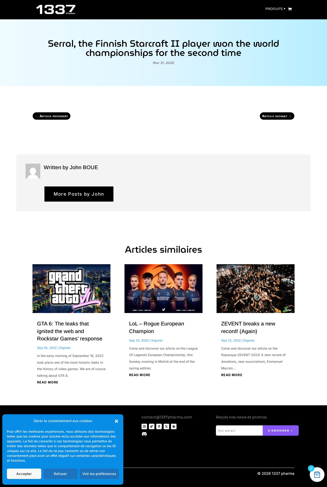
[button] (116, 421)
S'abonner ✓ (280, 430)
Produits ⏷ (275, 9)
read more (47, 382)
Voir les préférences (99, 474)
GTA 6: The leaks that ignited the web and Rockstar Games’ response (69, 331)
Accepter (24, 474)
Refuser (60, 474)
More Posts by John (79, 194)
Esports (64, 348)
